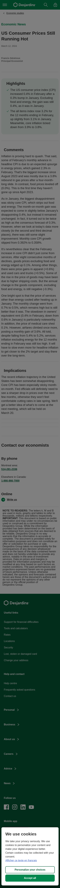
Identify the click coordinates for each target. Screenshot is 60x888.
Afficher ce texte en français (21, 860)
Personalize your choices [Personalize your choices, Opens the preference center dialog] (30, 869)
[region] (29, 856)
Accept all (30, 878)
